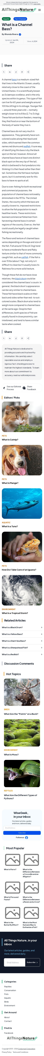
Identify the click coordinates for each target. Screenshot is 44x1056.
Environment (8, 609)
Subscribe (22, 833)
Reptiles (8, 790)
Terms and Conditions (20, 1052)
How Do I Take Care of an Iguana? (19, 569)
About (7, 1017)
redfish (26, 146)
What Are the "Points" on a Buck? (21, 713)
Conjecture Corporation (26, 1049)
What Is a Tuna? (10, 526)
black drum (20, 278)
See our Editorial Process (12, 388)
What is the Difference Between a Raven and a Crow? (31, 899)
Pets (4, 436)
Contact (8, 1021)
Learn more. (37, 4)
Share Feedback (29, 388)
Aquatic (6, 522)
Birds (7, 709)
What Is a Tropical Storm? (15, 613)
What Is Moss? (11, 754)
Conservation (10, 990)
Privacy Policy (6, 1052)
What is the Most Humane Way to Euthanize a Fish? (30, 924)
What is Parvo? (10, 869)
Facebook (8, 1033)
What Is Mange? (10, 483)
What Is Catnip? (10, 439)
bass (14, 79)
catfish (24, 257)
